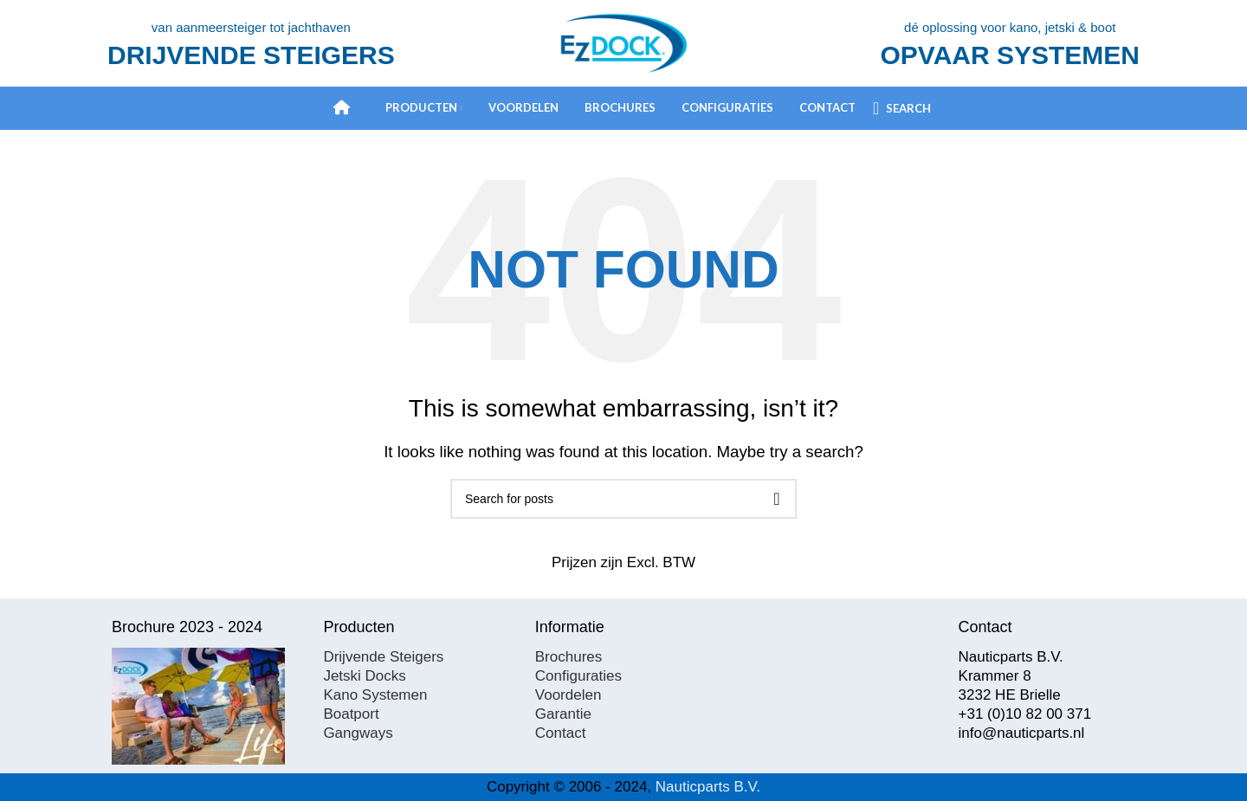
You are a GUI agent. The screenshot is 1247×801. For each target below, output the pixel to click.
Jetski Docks (364, 676)
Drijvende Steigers (383, 657)
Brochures (568, 657)
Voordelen (568, 695)
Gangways (357, 733)
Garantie (563, 714)
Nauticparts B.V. (708, 786)
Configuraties (578, 676)
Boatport (350, 714)
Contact (560, 733)
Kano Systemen (375, 695)
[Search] (902, 108)
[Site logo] (623, 42)
